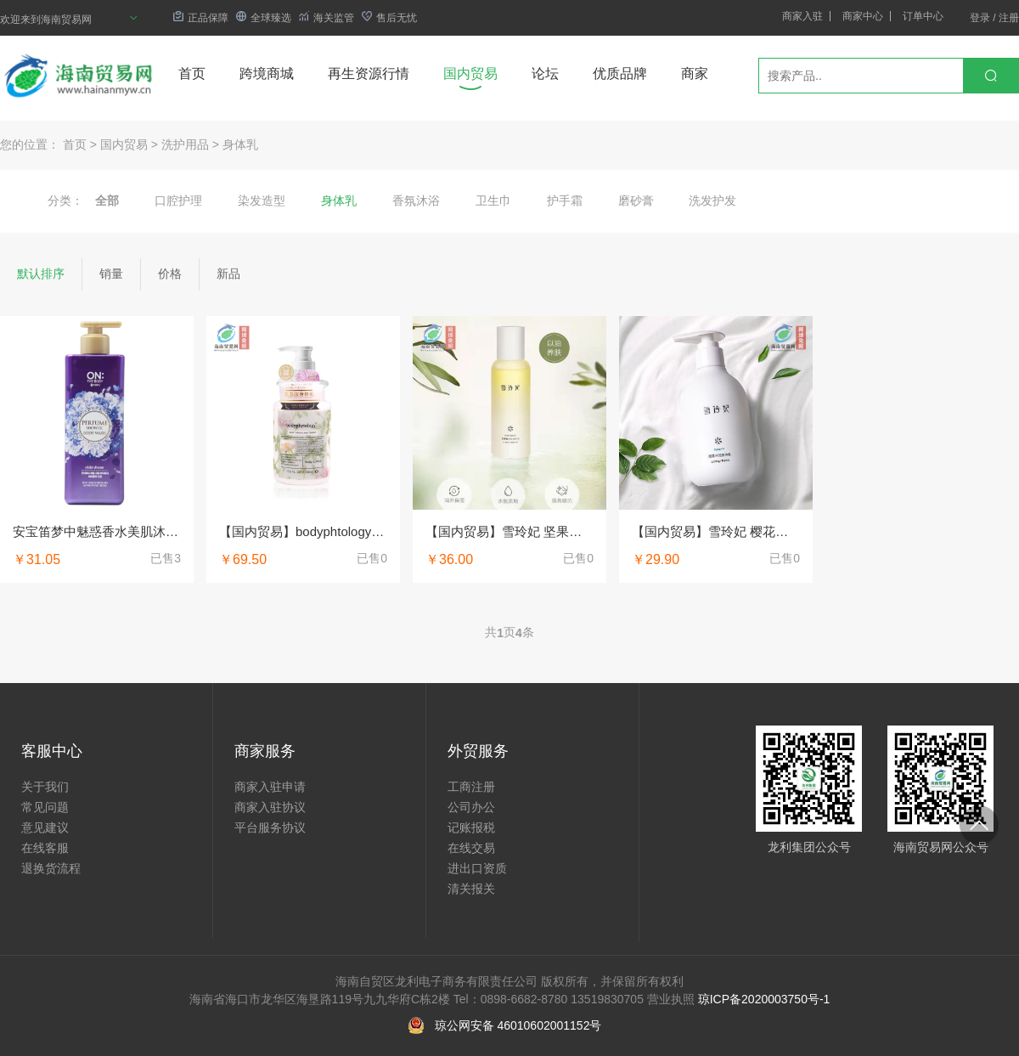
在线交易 (471, 848)
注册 (1009, 18)
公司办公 (471, 807)
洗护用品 (185, 144)
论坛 (545, 73)
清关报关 (471, 888)
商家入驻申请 (270, 786)
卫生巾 (493, 200)
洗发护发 (712, 200)
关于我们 (45, 786)
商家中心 (862, 16)
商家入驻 (802, 16)
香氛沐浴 (416, 200)
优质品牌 (620, 73)
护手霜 (565, 200)
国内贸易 (470, 73)
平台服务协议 (270, 827)
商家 (694, 73)
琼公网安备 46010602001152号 (518, 1025)
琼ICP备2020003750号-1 (764, 999)
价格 (170, 273)
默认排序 (41, 273)
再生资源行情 (368, 73)
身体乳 (240, 144)
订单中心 (923, 16)
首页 (191, 73)
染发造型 (261, 200)
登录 (980, 18)
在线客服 (45, 848)
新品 (228, 273)
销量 (111, 273)
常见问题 (45, 807)
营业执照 (671, 999)
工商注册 (471, 786)
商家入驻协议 (270, 807)
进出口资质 (477, 868)
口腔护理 (178, 200)
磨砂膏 (636, 200)
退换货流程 (51, 868)
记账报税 (471, 827)
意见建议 (45, 827)
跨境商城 (266, 73)
